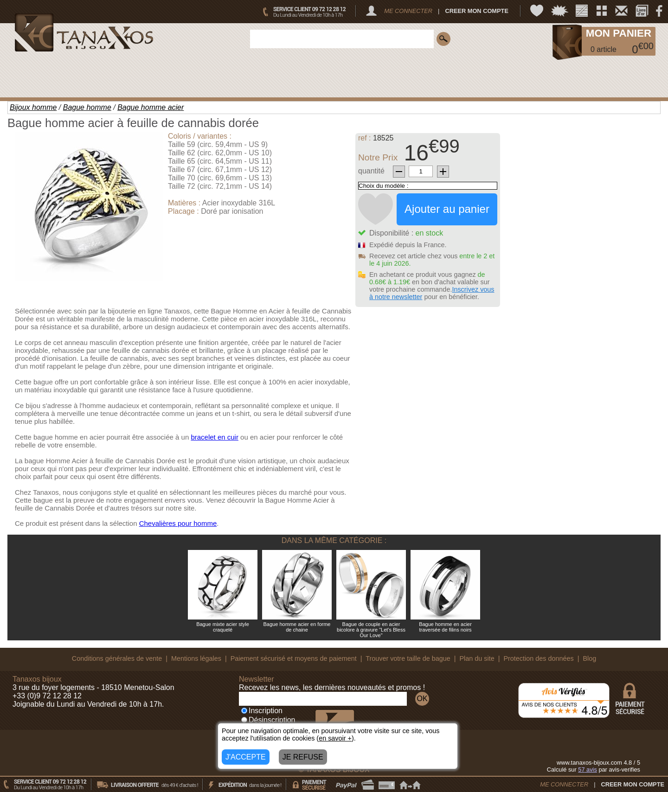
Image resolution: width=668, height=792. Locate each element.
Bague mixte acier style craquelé (222, 626)
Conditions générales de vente (117, 658)
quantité (371, 171)
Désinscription (268, 720)
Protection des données (538, 658)
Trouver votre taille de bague (408, 658)
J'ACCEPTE (245, 757)
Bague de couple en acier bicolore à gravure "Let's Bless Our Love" (371, 629)
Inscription (262, 711)
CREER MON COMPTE (476, 10)
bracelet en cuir (214, 437)
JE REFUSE (303, 757)
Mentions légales (196, 658)
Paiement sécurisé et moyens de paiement (294, 658)
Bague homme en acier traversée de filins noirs (445, 626)
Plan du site (477, 658)
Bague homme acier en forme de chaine (297, 626)
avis (587, 769)
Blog (589, 658)
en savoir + (335, 738)
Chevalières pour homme (178, 523)
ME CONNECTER (408, 10)
